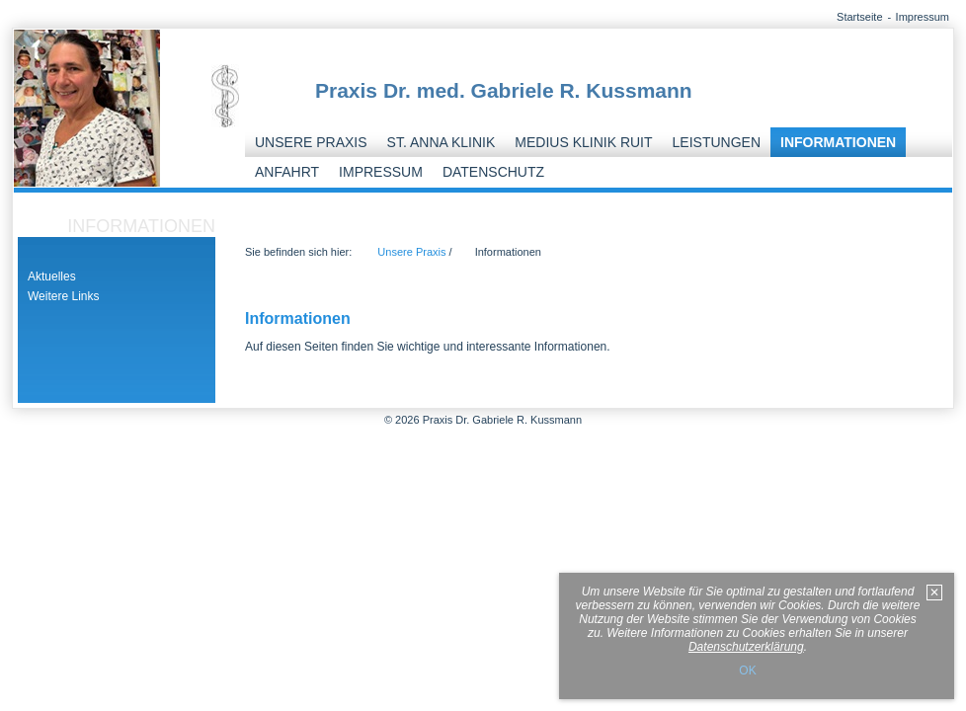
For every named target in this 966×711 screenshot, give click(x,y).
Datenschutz (493, 172)
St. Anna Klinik (441, 142)
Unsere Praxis (311, 142)
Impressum (922, 17)
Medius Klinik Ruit (583, 142)
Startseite (859, 17)
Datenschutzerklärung (746, 647)
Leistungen (717, 142)
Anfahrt (287, 172)
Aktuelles (52, 276)
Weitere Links (63, 296)
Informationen (838, 142)
